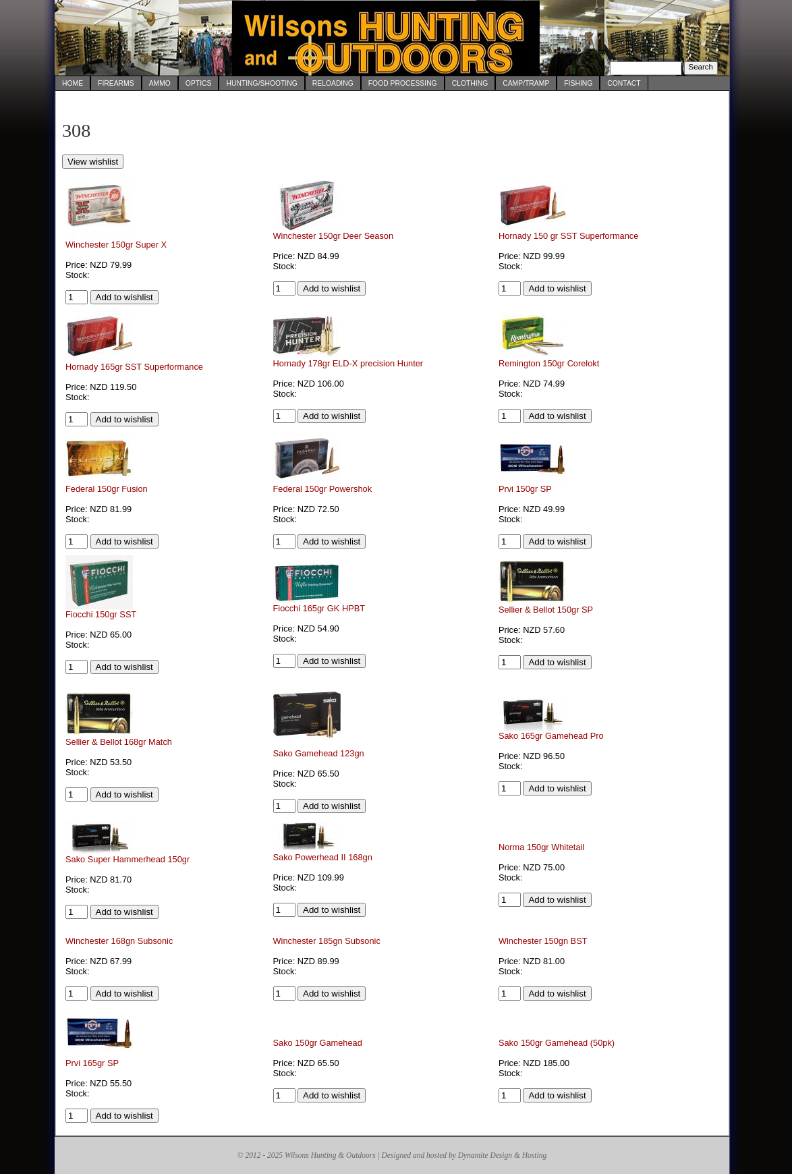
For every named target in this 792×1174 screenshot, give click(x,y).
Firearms (116, 83)
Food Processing (402, 83)
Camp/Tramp (526, 83)
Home (72, 83)
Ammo (160, 83)
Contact (623, 83)
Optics (199, 83)
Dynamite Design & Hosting (502, 1155)
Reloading (332, 83)
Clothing (470, 83)
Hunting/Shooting (261, 83)
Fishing (578, 83)
